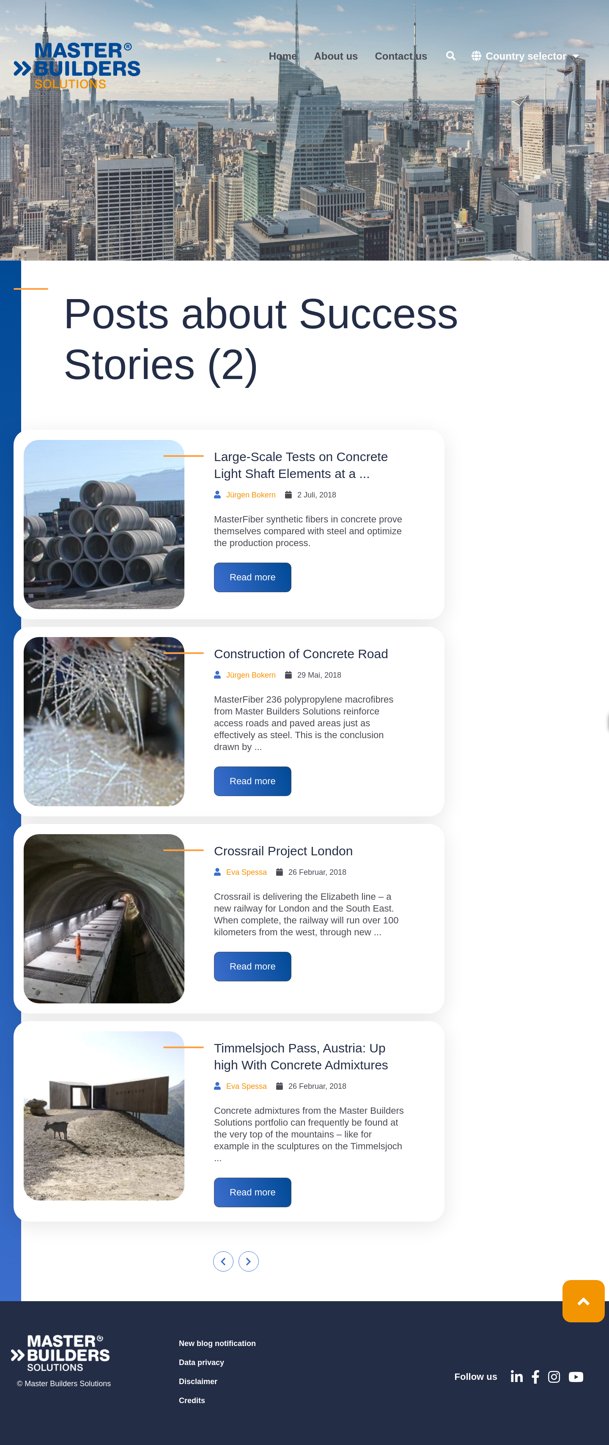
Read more (253, 577)
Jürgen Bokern (251, 495)
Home (283, 56)
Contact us (401, 56)
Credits (192, 1400)
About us (336, 56)
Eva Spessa (246, 872)
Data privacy (201, 1362)
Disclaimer (198, 1381)
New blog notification (217, 1343)
